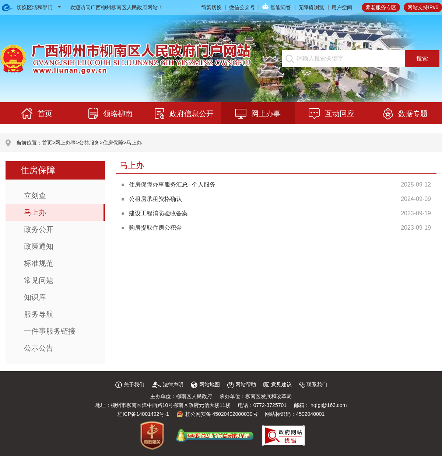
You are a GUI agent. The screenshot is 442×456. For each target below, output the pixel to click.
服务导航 (38, 314)
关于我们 (129, 384)
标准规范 (38, 263)
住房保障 (113, 143)
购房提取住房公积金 (155, 227)
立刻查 (35, 195)
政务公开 (38, 229)
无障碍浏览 (311, 7)
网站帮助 (241, 384)
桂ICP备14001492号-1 (143, 414)
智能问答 (280, 7)
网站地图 (205, 384)
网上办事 (65, 143)
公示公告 (38, 348)
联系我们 (313, 384)
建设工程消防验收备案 (158, 213)
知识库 (35, 297)
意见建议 (277, 384)
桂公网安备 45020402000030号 (217, 414)
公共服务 (89, 143)
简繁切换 (211, 7)
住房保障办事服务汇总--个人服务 (172, 184)
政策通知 (38, 246)
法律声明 (167, 384)
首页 (47, 143)
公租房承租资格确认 (155, 199)
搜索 (422, 58)
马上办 (134, 143)
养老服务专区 (380, 7)
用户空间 (342, 7)
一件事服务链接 (50, 331)
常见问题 (38, 280)
